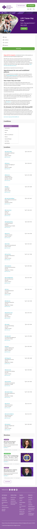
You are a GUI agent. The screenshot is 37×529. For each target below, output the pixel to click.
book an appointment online (12, 75)
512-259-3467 (29, 198)
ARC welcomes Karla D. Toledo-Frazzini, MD (10, 442)
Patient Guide (4, 500)
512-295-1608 (29, 186)
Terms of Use (7, 523)
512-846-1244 (29, 289)
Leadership (30, 504)
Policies (29, 511)
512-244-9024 (29, 381)
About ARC (30, 497)
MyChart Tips (21, 511)
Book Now (24, 28)
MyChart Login (21, 5)
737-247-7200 (29, 254)
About (5, 37)
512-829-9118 (29, 221)
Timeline (30, 502)
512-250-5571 (29, 151)
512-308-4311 (29, 163)
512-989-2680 (29, 358)
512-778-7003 (29, 336)
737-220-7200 (29, 301)
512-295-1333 (29, 312)
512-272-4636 (23, 75)
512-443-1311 (29, 403)
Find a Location (4, 505)
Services (6, 12)
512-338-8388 (29, 369)
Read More (6, 447)
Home (2, 12)
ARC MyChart (8, 101)
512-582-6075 (29, 346)
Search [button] (33, 9)
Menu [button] (28, 9)
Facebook (10, 490)
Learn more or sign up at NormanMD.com (11, 116)
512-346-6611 (29, 243)
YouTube (17, 490)
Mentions (6, 45)
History (29, 501)
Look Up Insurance (5, 507)
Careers (20, 500)
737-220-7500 (29, 391)
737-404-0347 (29, 210)
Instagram (14, 490)
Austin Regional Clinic (7, 7)
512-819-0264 (29, 265)
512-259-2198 (29, 324)
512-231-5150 (29, 277)
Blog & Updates (22, 502)
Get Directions (8, 157)
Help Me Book (31, 5)
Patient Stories (22, 509)
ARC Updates (6, 439)
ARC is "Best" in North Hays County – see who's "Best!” (11, 456)
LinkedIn (12, 490)
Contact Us (30, 499)
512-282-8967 (29, 424)
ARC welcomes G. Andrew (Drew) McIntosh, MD (10, 470)
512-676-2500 (29, 175)
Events (20, 504)
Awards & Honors (7, 453)
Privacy (3, 523)
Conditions (6, 39)
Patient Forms (13, 497)
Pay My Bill (13, 499)
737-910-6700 (29, 233)
